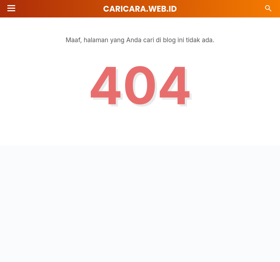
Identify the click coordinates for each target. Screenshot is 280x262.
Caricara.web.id (140, 9)
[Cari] (268, 10)
